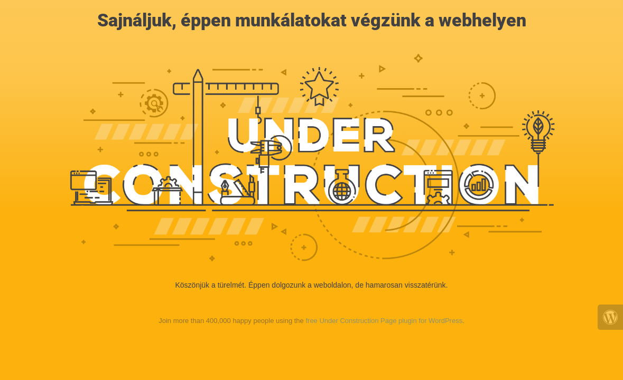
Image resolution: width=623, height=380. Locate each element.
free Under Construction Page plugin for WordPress (383, 321)
